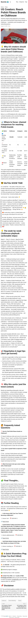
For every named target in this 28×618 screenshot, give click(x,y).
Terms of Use (25, 616)
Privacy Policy (19, 616)
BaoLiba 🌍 (5, 2)
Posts (6, 7)
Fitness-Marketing (12, 600)
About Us (10, 616)
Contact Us (14, 616)
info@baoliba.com (16, 579)
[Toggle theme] (10, 1)
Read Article (6, 521)
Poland (19, 600)
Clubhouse (4, 600)
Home (2, 7)
